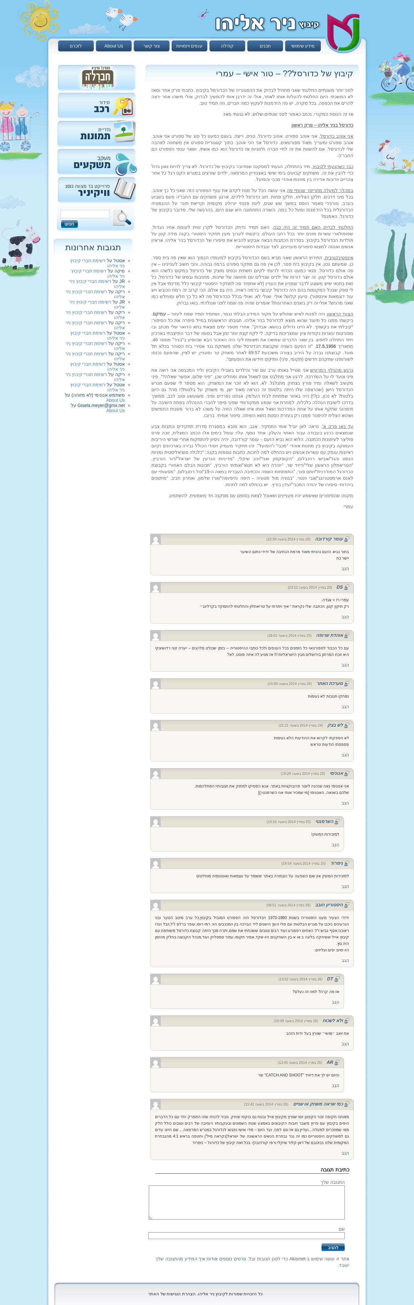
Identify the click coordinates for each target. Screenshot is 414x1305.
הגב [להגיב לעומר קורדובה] (345, 568)
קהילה (227, 45)
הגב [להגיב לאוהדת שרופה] (345, 665)
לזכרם (76, 45)
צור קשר (151, 45)
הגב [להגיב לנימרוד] (345, 886)
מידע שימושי (303, 45)
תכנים (265, 45)
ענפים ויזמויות (189, 45)
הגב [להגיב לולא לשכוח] (345, 1043)
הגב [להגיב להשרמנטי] (335, 844)
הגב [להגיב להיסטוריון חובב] (345, 960)
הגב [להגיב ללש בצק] (345, 754)
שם (342, 1229)
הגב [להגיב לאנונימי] (345, 803)
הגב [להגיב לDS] (345, 616)
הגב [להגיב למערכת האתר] (345, 706)
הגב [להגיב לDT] (335, 1002)
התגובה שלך (333, 1182)
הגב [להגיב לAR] (335, 1085)
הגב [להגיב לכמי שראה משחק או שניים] (345, 1153)
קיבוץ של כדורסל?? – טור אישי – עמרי (284, 73)
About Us (113, 45)
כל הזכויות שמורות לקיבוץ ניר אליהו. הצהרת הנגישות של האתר (205, 1293)
